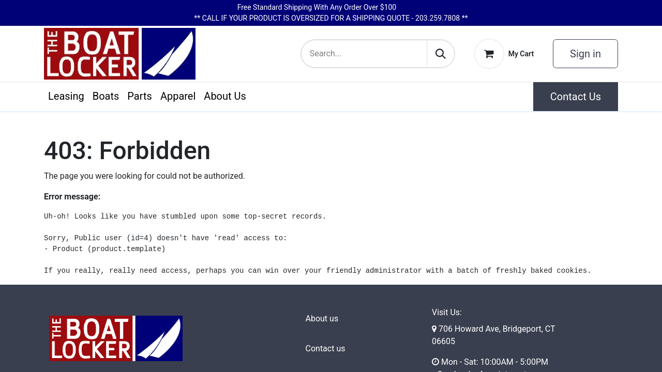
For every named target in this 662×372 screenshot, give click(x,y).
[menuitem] (66, 96)
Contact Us (575, 96)
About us (322, 318)
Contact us (325, 348)
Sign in (585, 54)
